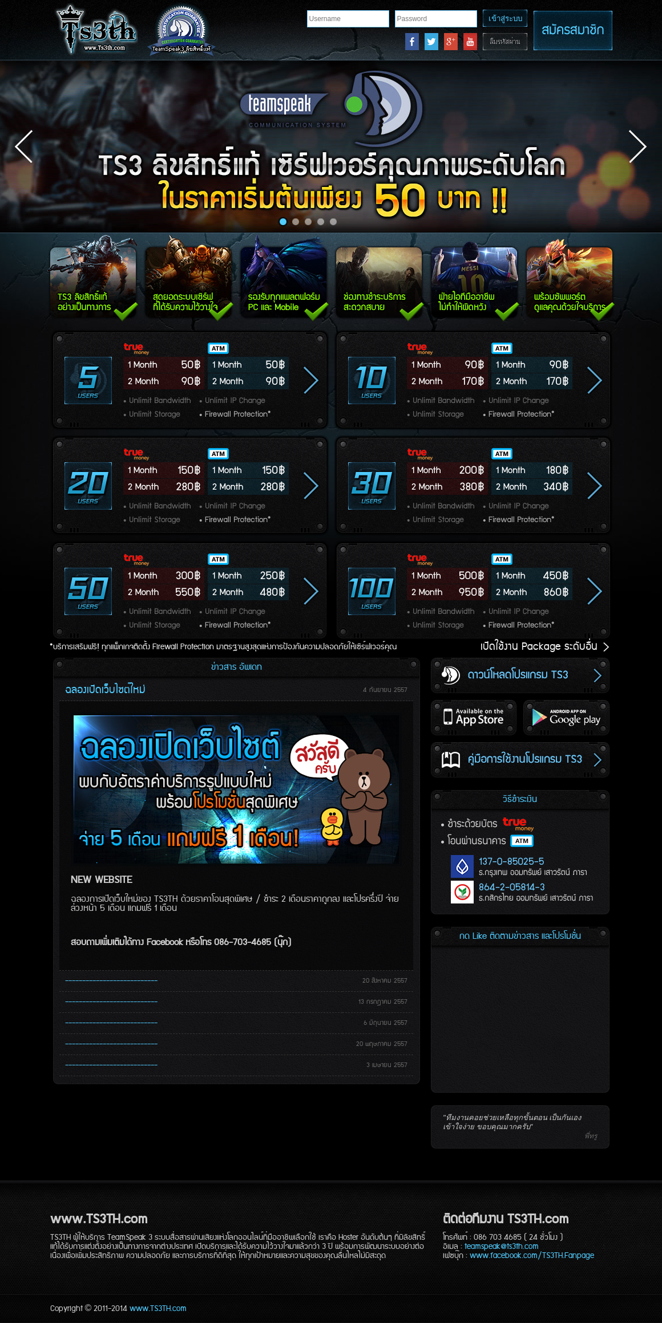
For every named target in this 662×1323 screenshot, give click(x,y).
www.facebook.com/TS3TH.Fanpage (532, 1256)
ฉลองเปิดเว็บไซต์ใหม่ (105, 690)
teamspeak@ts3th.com (502, 1246)
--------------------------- (111, 981)
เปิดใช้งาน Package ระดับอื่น (546, 647)
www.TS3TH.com (158, 1309)
